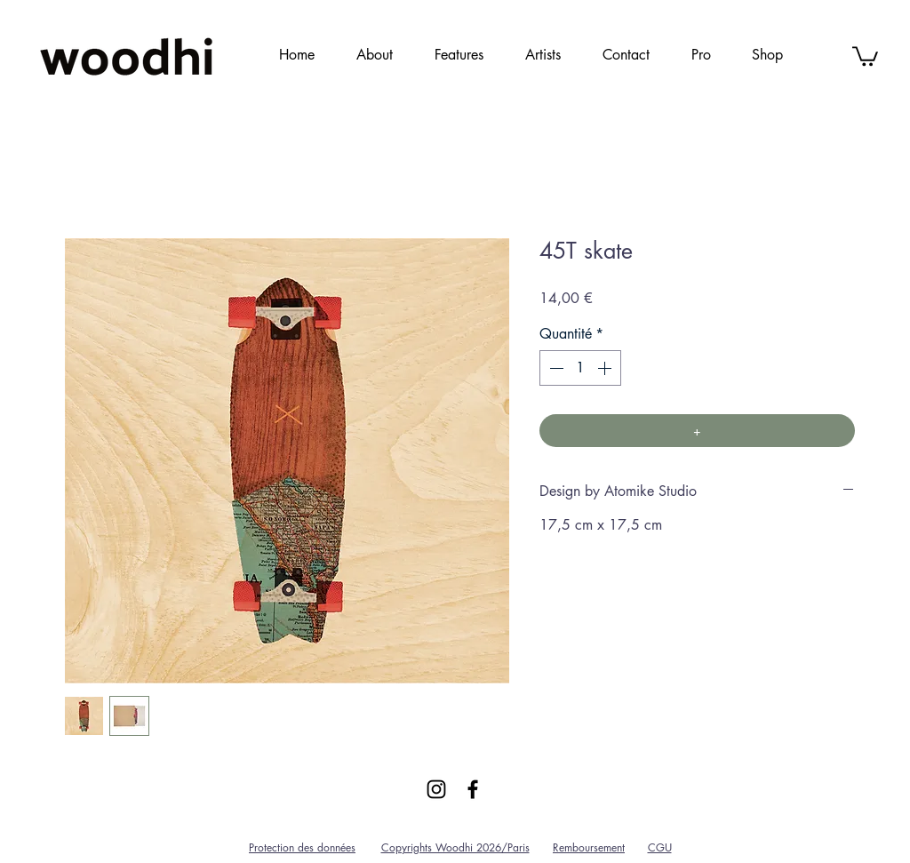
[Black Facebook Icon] (472, 789)
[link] (865, 55)
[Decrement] (554, 368)
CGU (660, 847)
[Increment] (606, 368)
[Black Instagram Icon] (436, 789)
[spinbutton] (580, 368)
